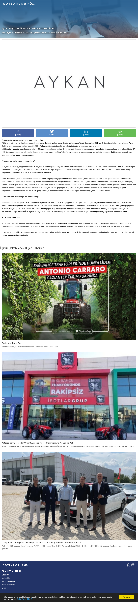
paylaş (18, 133)
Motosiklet (6, 578)
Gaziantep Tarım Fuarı (12, 343)
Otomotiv (5, 575)
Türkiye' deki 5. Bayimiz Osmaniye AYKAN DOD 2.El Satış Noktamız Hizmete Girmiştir (41, 542)
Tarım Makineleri (8, 585)
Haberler (18, 33)
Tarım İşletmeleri (8, 581)
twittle (52, 133)
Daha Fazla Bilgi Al (24, 599)
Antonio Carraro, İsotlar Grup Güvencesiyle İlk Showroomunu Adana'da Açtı (37, 443)
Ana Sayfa (6, 33)
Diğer (4, 588)
